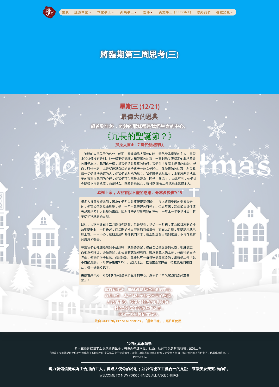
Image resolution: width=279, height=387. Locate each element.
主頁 (65, 12)
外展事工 (129, 12)
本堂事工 (106, 12)
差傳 (148, 12)
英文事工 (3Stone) (175, 12)
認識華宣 (83, 12)
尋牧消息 (225, 12)
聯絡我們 (204, 12)
